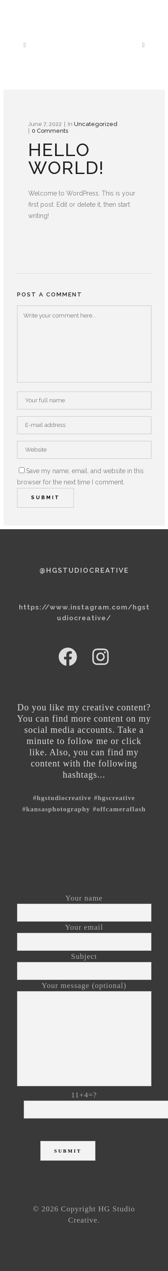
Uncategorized (95, 124)
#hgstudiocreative (62, 797)
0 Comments (50, 130)
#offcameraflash (119, 809)
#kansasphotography (56, 809)
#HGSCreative (114, 797)
